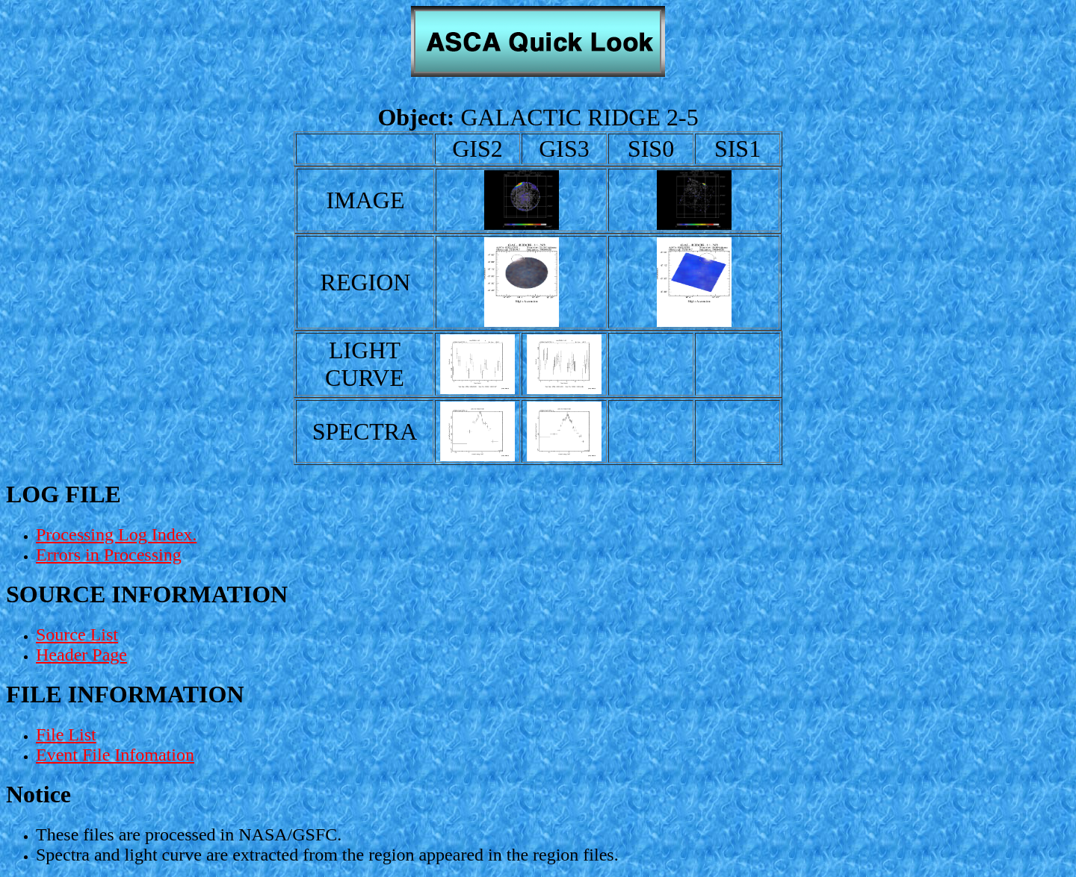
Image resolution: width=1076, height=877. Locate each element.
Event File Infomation (115, 754)
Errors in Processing (109, 554)
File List (66, 734)
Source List (77, 634)
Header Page (81, 654)
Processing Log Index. (116, 534)
